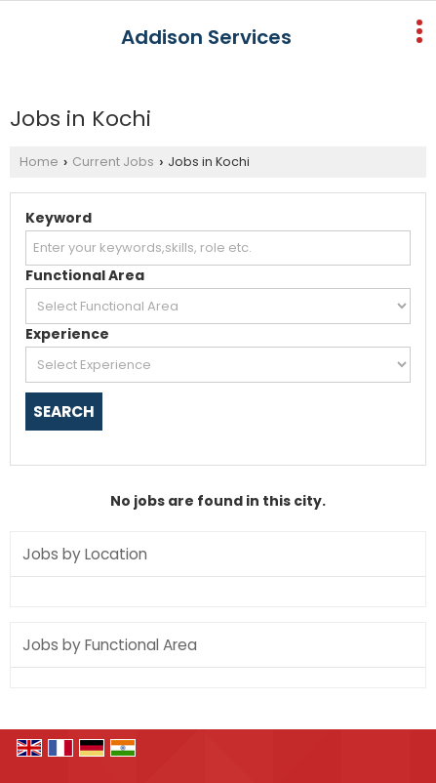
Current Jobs (113, 161)
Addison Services (206, 37)
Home (39, 161)
